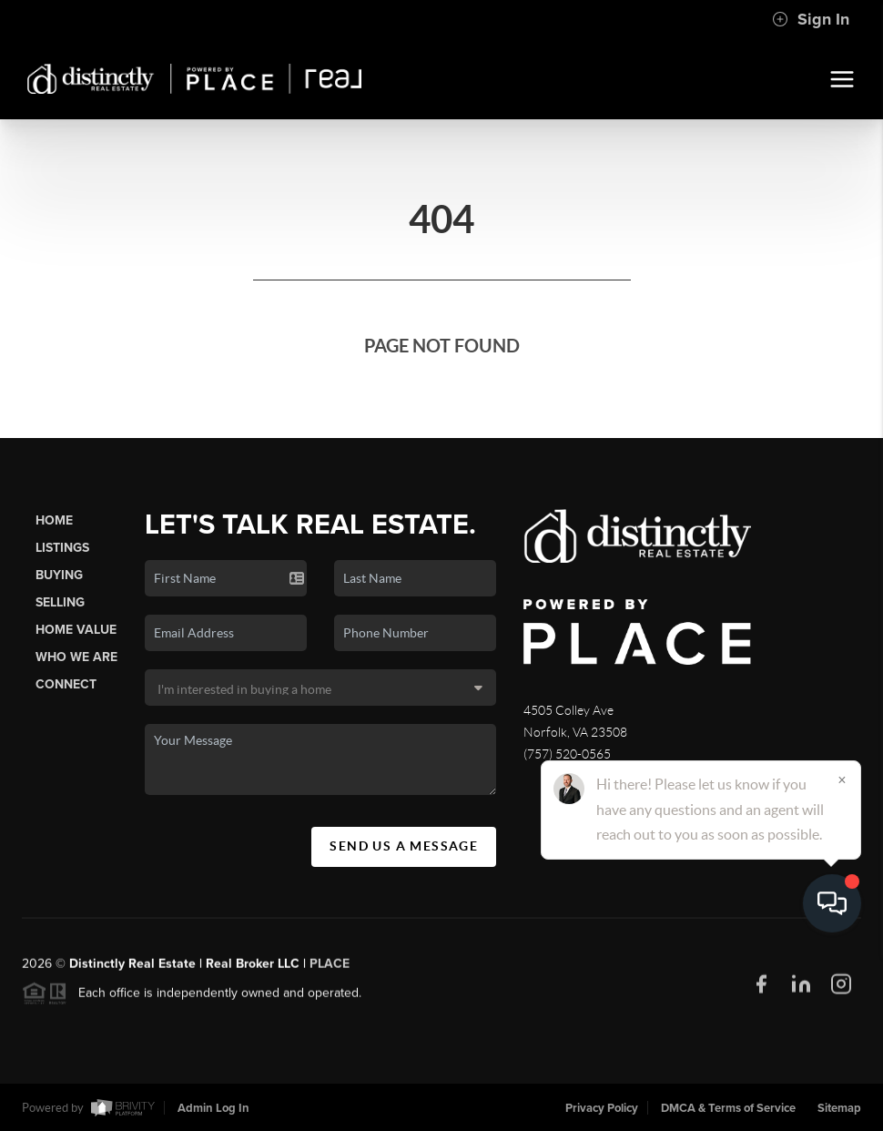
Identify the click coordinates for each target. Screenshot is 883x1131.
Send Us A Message (404, 846)
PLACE (330, 970)
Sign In (810, 19)
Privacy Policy (601, 1108)
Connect (66, 684)
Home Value (76, 629)
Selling (60, 602)
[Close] (842, 956)
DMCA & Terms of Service (728, 1108)
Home (54, 520)
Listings (62, 547)
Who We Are (76, 657)
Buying (59, 575)
